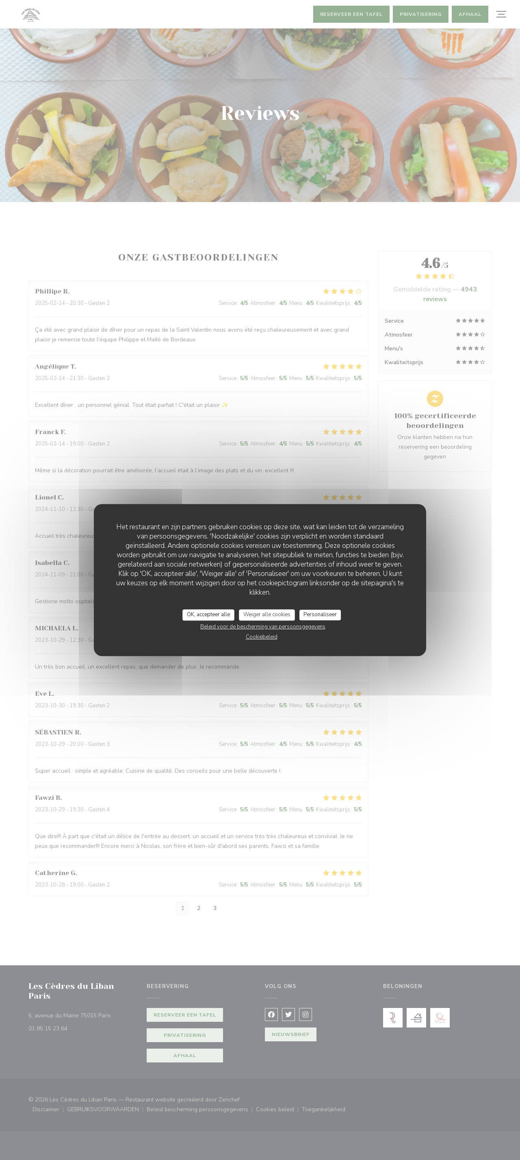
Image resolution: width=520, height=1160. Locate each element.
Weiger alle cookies (266, 614)
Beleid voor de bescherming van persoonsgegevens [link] (262, 626)
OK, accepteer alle (208, 614)
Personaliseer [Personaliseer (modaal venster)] (320, 614)
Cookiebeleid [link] (261, 637)
